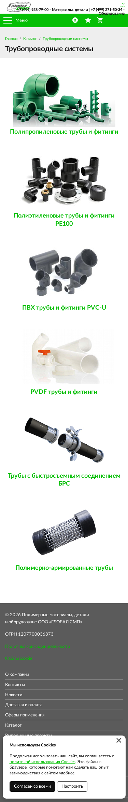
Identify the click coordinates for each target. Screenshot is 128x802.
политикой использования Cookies (42, 762)
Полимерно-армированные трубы (64, 568)
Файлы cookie (18, 658)
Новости (13, 695)
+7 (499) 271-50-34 (106, 10)
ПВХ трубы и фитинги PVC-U (64, 308)
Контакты (15, 685)
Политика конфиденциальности (37, 646)
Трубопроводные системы (65, 39)
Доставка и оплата (23, 705)
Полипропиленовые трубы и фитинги (64, 132)
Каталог (30, 39)
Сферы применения (24, 715)
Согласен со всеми (32, 786)
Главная (11, 39)
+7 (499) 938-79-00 (32, 10)
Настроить (72, 786)
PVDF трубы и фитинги (64, 392)
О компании (17, 674)
